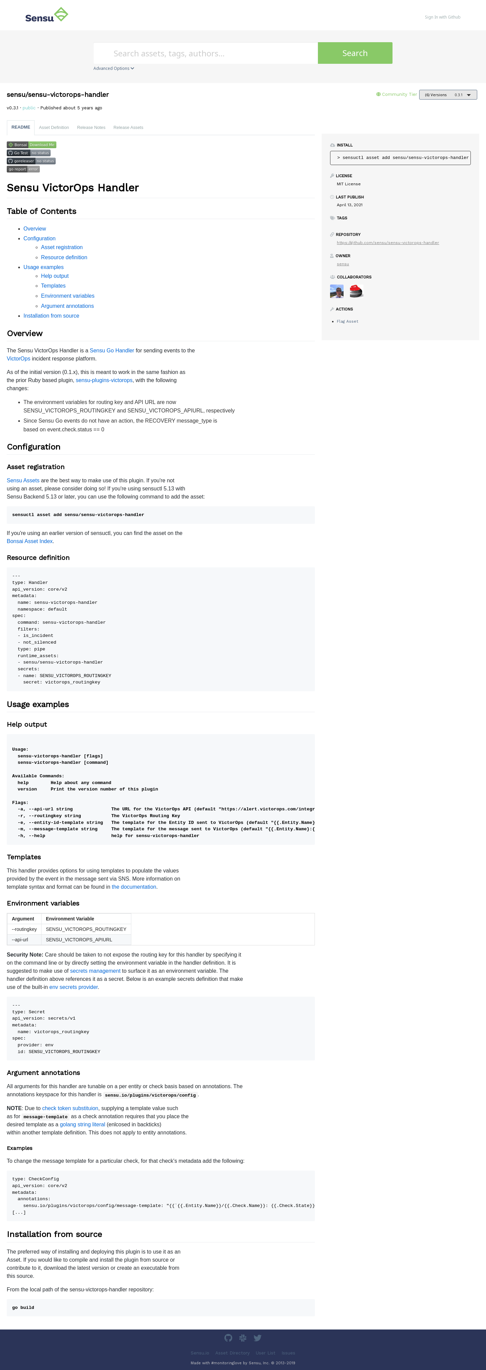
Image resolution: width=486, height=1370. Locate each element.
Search (355, 52)
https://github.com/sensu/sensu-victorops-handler (388, 242)
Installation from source (51, 316)
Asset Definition (54, 127)
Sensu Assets (23, 480)
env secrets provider (73, 987)
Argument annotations (67, 306)
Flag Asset (347, 321)
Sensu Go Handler (112, 350)
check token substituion (70, 1108)
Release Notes (91, 127)
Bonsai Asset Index (30, 541)
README (20, 127)
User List (265, 1352)
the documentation (134, 887)
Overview (35, 229)
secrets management (95, 971)
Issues (288, 1352)
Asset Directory (232, 1352)
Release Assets (128, 127)
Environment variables (67, 296)
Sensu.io (200, 1352)
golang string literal (82, 1124)
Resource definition (64, 257)
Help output (55, 276)
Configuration (40, 238)
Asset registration (62, 247)
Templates (53, 286)
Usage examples (44, 267)
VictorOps (18, 358)
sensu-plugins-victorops (104, 380)
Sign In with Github (443, 17)
